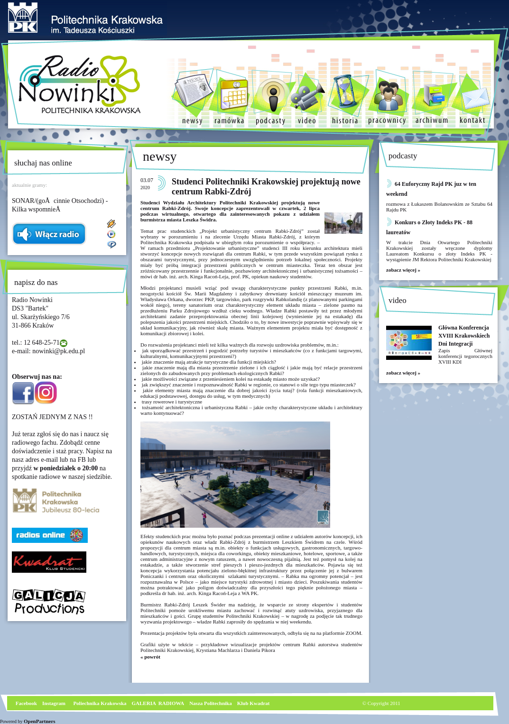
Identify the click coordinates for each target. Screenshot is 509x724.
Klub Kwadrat (253, 703)
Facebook (25, 703)
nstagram (54, 703)
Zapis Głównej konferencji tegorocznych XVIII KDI (465, 356)
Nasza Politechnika (210, 703)
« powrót (150, 657)
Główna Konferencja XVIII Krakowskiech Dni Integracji (464, 335)
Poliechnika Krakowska (100, 703)
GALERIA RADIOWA (158, 703)
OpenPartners (40, 721)
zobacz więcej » (403, 270)
